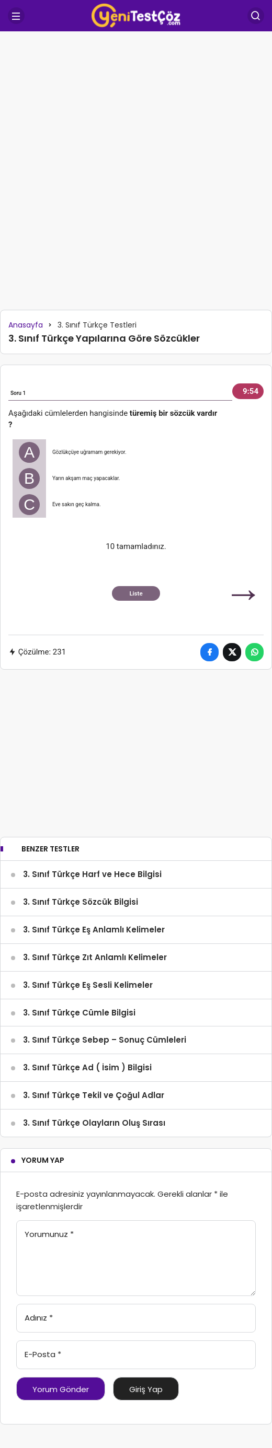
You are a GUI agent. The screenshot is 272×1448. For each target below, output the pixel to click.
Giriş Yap (146, 1389)
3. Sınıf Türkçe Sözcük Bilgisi (80, 901)
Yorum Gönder (60, 1389)
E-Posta (43, 1354)
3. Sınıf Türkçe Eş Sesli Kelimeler (88, 984)
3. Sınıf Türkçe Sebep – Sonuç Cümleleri (104, 1039)
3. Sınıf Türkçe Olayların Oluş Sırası (94, 1122)
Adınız (39, 1317)
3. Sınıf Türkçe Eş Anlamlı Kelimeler (94, 929)
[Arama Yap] (255, 15)
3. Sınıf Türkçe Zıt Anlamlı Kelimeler (95, 957)
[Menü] (16, 15)
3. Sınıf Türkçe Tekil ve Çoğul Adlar (93, 1095)
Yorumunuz (49, 1234)
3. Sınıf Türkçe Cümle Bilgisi (79, 1012)
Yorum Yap (42, 1160)
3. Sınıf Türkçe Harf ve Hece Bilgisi (92, 874)
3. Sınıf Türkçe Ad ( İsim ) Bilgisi (87, 1067)
